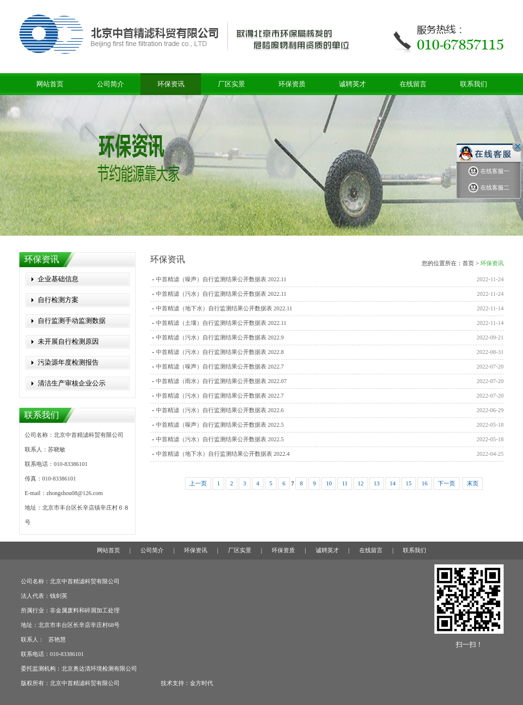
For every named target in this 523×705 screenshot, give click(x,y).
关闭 (517, 146)
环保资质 (292, 84)
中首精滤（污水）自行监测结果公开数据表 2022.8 (220, 352)
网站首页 (49, 84)
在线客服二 (488, 188)
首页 (468, 263)
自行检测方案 (58, 300)
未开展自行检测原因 (68, 341)
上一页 (198, 483)
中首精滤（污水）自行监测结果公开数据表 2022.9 (220, 337)
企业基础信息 (58, 279)
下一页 (446, 483)
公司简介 (110, 84)
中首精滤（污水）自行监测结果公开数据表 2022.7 (220, 395)
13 (377, 483)
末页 (472, 483)
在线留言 (413, 84)
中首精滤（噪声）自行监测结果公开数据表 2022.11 (221, 279)
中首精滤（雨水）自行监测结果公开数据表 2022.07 (221, 381)
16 (425, 483)
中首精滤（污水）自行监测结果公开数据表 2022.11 (221, 293)
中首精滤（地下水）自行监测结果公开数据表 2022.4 (223, 453)
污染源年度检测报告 (68, 362)
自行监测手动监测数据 (72, 320)
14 (393, 483)
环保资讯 (171, 84)
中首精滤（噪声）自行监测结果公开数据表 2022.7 (220, 366)
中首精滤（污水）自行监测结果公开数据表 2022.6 (220, 410)
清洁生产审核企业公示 (72, 383)
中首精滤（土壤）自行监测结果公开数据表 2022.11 (221, 323)
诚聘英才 (352, 84)
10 (329, 483)
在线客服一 (488, 171)
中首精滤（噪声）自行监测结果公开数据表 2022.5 (220, 424)
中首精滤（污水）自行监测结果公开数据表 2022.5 (220, 439)
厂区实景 (231, 84)
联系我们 (473, 84)
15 (409, 483)
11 (345, 483)
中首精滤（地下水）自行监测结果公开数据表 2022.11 (224, 308)
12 (361, 483)
